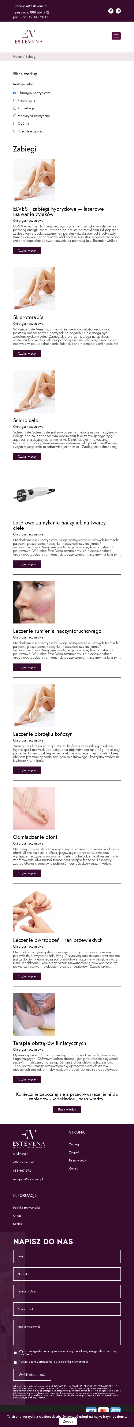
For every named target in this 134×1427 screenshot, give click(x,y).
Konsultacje (26, 108)
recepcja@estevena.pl (31, 6)
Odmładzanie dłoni (35, 837)
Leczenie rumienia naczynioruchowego (57, 631)
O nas (17, 1215)
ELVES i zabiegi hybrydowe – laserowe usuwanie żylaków (58, 211)
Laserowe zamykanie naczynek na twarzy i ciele (61, 525)
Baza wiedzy (67, 1109)
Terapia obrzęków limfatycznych (49, 1043)
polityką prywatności (74, 1361)
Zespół (74, 1152)
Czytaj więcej (27, 250)
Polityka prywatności (26, 1207)
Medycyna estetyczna (34, 115)
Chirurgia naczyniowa (34, 93)
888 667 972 (39, 12)
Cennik (73, 1168)
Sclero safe (25, 420)
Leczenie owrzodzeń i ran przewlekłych (58, 940)
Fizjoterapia (26, 100)
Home (17, 56)
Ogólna (23, 123)
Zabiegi (31, 56)
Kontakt (17, 1223)
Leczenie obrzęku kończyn (43, 734)
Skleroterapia (28, 317)
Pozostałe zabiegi (31, 131)
